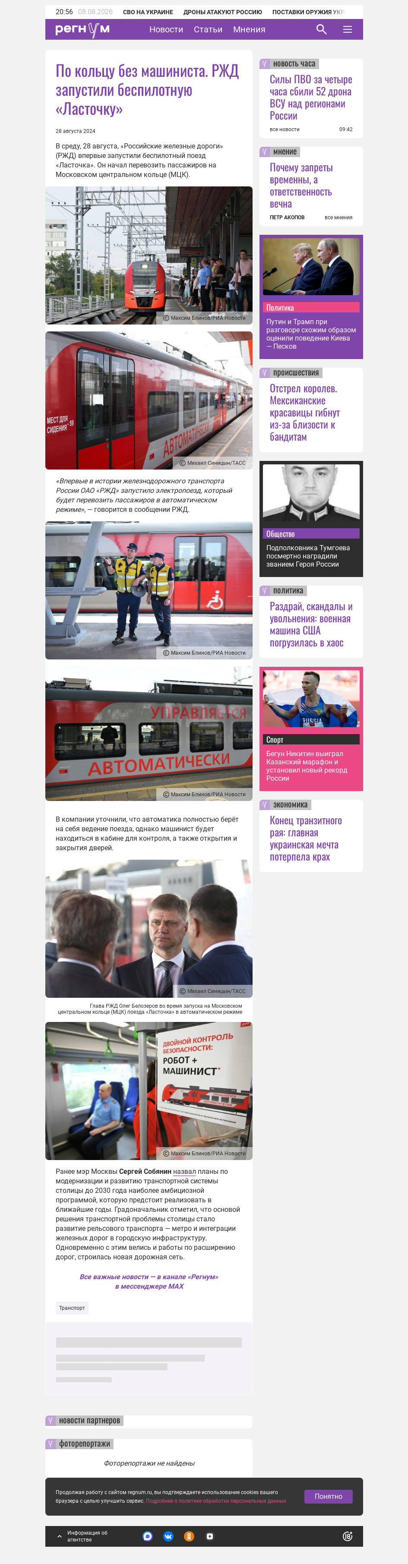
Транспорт (72, 1308)
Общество (280, 533)
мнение (285, 152)
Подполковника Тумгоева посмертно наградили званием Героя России (308, 556)
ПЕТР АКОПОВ (287, 217)
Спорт (274, 739)
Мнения (249, 29)
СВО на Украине (148, 12)
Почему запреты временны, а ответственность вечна (301, 185)
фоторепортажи (84, 1444)
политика (288, 591)
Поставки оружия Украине (316, 12)
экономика (290, 805)
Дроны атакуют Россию (222, 12)
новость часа (294, 64)
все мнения (339, 217)
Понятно (328, 1497)
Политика (280, 307)
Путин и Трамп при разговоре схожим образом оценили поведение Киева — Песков (311, 334)
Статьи (208, 29)
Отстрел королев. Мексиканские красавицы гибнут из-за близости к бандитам (305, 412)
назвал (184, 1171)
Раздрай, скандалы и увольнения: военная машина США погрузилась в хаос (311, 623)
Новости (166, 29)
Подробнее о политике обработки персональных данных (216, 1502)
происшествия (296, 373)
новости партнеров (89, 1421)
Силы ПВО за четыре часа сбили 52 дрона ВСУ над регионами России (311, 97)
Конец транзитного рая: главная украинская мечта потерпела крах (306, 838)
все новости (285, 129)
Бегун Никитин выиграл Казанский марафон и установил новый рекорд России (307, 766)
